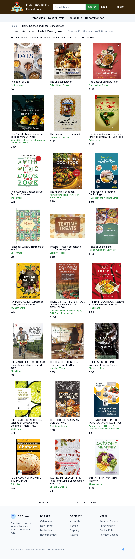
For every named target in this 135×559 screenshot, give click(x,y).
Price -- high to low (54, 37)
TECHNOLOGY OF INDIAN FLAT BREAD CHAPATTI (27, 479)
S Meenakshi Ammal (98, 85)
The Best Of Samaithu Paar (103, 81)
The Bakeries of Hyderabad (65, 134)
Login (104, 7)
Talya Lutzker (95, 140)
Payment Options (109, 534)
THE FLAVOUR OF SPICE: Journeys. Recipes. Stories (103, 363)
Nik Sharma (16, 429)
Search (92, 7)
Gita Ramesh (16, 198)
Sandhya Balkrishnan (59, 137)
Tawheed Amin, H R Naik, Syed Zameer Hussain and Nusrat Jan (104, 427)
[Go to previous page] (43, 502)
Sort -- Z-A (87, 37)
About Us (75, 521)
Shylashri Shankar (19, 308)
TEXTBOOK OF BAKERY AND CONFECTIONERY (65, 421)
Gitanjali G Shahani (58, 487)
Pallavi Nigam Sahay (59, 85)
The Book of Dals (20, 81)
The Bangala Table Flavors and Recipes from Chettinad (27, 135)
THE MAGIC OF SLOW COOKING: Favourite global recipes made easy (28, 365)
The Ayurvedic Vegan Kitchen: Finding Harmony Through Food (106, 135)
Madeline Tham (57, 368)
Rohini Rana (94, 308)
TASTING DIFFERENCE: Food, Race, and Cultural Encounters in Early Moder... (67, 480)
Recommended (48, 534)
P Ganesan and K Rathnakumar (103, 198)
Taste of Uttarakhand (100, 246)
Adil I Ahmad (16, 253)
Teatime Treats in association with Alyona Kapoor (65, 248)
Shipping (74, 530)
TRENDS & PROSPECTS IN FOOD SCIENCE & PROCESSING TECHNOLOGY (67, 304)
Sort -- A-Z (73, 37)
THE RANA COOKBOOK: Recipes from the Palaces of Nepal (106, 303)
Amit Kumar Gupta (58, 426)
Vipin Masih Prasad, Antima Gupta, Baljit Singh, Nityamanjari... (66, 311)
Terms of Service (109, 521)
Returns (74, 534)
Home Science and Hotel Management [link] (43, 26)
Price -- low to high (31, 37)
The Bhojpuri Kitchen (61, 81)
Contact (74, 525)
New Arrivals (47, 525)
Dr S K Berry (16, 484)
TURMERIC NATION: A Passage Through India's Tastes (27, 303)
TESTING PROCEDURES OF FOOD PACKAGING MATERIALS (105, 421)
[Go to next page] (94, 502)
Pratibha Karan (17, 85)
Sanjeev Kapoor (57, 253)
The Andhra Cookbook (62, 191)
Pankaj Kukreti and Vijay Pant (102, 250)
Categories (38, 17)
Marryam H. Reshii (97, 368)
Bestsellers (46, 530)
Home (14, 26)
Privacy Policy (107, 525)
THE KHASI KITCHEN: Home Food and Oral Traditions (64, 363)
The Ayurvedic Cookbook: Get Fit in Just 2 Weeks (27, 193)
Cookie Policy (107, 530)
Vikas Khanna (17, 371)
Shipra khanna (95, 484)
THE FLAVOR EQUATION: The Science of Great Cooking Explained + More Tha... (26, 423)
